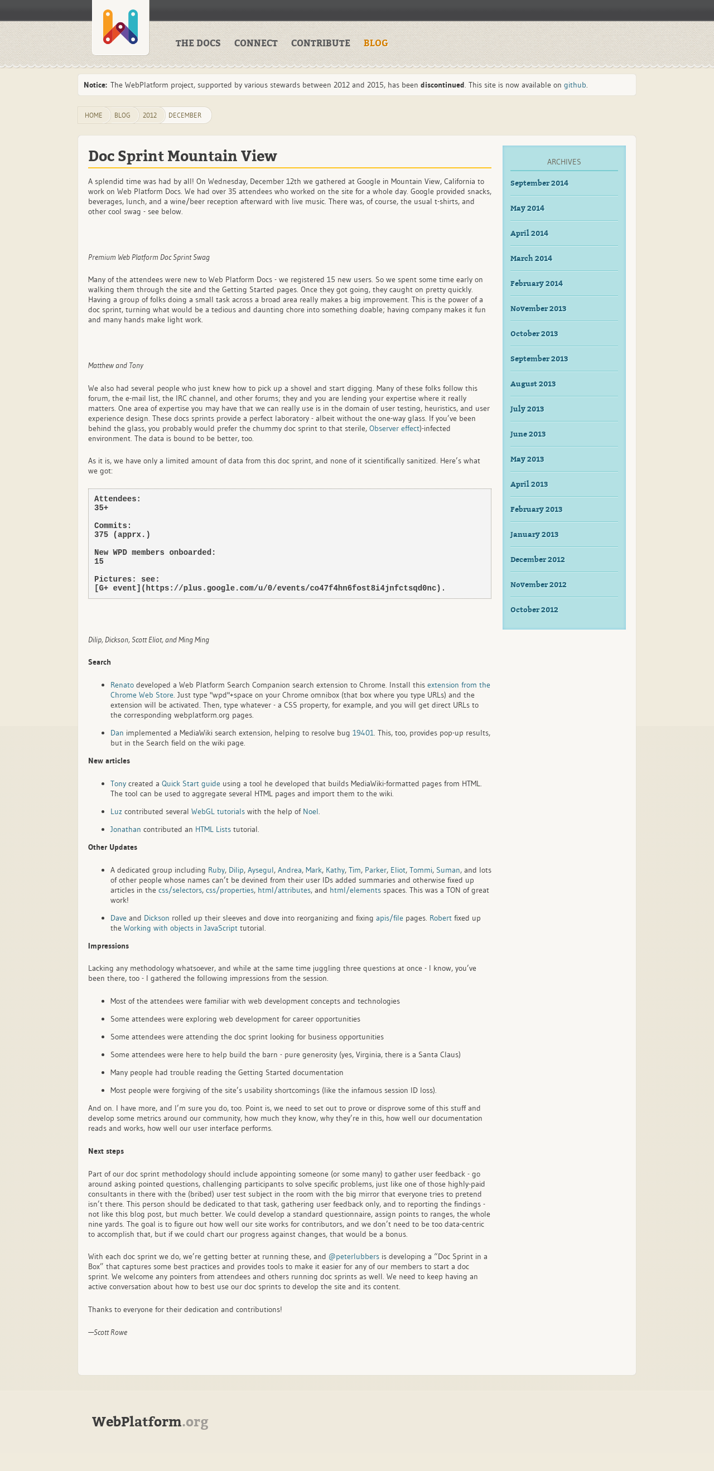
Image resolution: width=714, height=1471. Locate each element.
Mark (314, 888)
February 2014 (536, 283)
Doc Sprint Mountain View (182, 156)
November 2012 (538, 584)
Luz (116, 830)
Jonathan (125, 848)
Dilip (236, 888)
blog (122, 115)
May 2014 (527, 208)
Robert (441, 936)
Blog (376, 43)
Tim (355, 888)
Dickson (157, 936)
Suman (448, 888)
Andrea (290, 888)
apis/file (389, 936)
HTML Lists (213, 848)
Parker (376, 888)
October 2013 (534, 334)
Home (94, 115)
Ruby (216, 888)
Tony (118, 802)
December (184, 115)
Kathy (335, 888)
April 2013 (529, 484)
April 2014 (529, 233)
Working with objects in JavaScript (181, 946)
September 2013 (539, 359)
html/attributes (284, 908)
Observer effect (394, 428)
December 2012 (537, 559)
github (575, 85)
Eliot (398, 888)
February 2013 (536, 509)
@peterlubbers (354, 1275)
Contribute (320, 43)
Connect (256, 43)
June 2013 (528, 434)
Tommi (420, 888)
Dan (117, 751)
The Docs (198, 43)
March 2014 (531, 258)
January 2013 (534, 534)
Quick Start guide (191, 802)
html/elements (355, 908)
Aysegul (261, 888)
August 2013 (533, 384)
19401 (363, 751)
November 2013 (538, 308)
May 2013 (527, 459)
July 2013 (527, 409)
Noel (311, 830)
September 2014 (539, 183)
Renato (122, 703)
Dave (118, 936)
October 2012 (534, 610)
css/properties (230, 908)
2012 (150, 115)
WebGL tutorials (218, 830)
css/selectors (180, 908)
